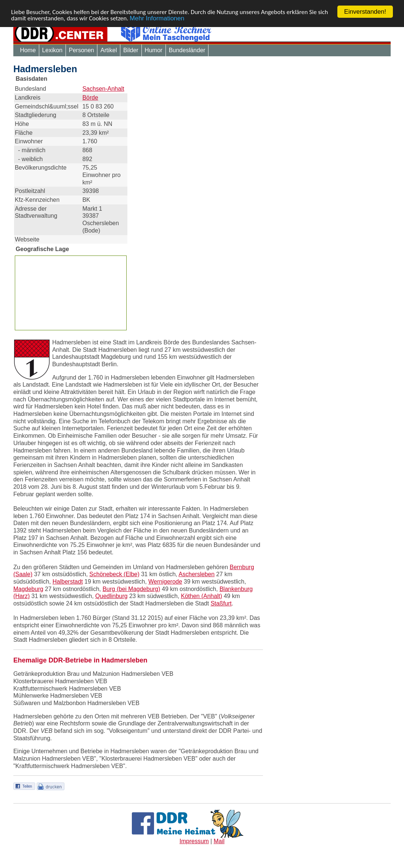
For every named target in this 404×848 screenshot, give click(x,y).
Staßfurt (221, 603)
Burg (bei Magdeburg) (131, 589)
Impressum (194, 841)
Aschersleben (196, 574)
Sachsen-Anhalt (103, 89)
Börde (90, 97)
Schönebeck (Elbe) (114, 574)
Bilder (130, 50)
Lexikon (52, 50)
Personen (81, 50)
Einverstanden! (365, 11)
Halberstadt (68, 581)
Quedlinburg (111, 596)
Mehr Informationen (157, 17)
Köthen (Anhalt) (201, 596)
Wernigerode (165, 581)
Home (28, 50)
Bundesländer (187, 50)
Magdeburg (28, 589)
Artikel (108, 50)
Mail (219, 841)
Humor (154, 50)
